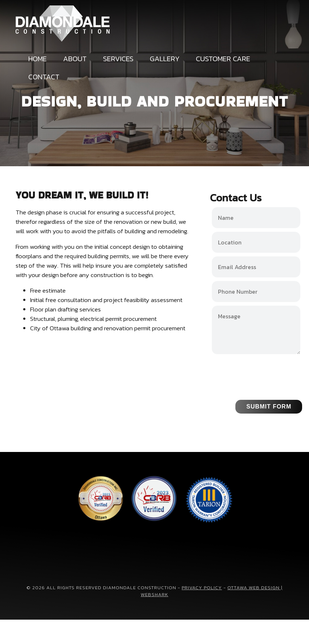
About (75, 58)
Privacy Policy (202, 587)
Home (37, 58)
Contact (43, 76)
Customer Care (223, 58)
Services (118, 58)
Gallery (165, 58)
